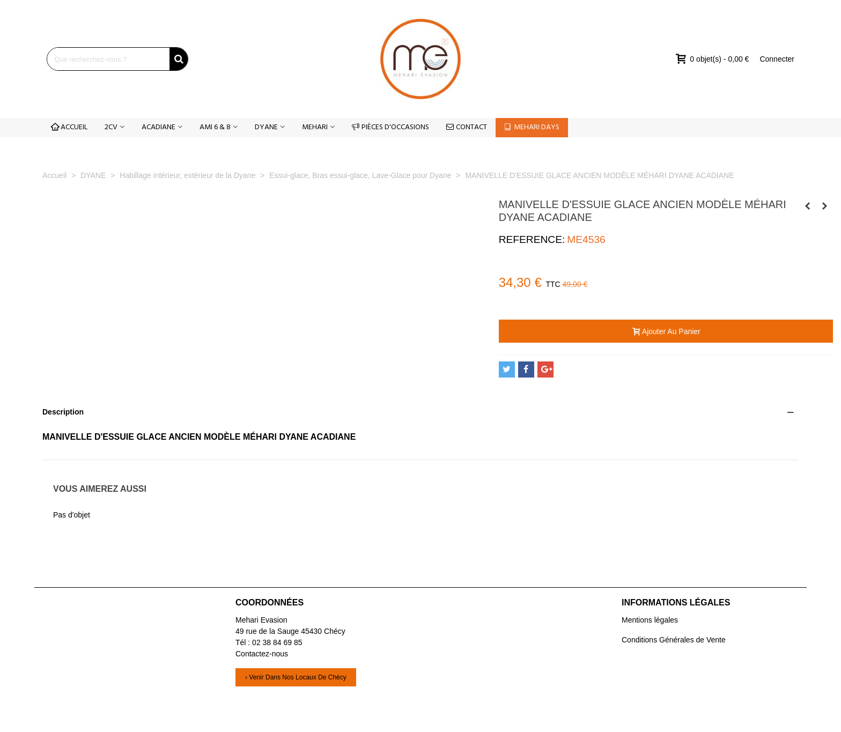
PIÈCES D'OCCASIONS (390, 127)
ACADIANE (158, 127)
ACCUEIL (69, 127)
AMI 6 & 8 (215, 127)
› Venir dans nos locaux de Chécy (295, 677)
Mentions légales (650, 620)
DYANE (266, 127)
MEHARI (315, 127)
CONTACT (466, 127)
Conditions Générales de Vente (674, 639)
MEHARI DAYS (531, 127)
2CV (111, 127)
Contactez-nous (261, 653)
